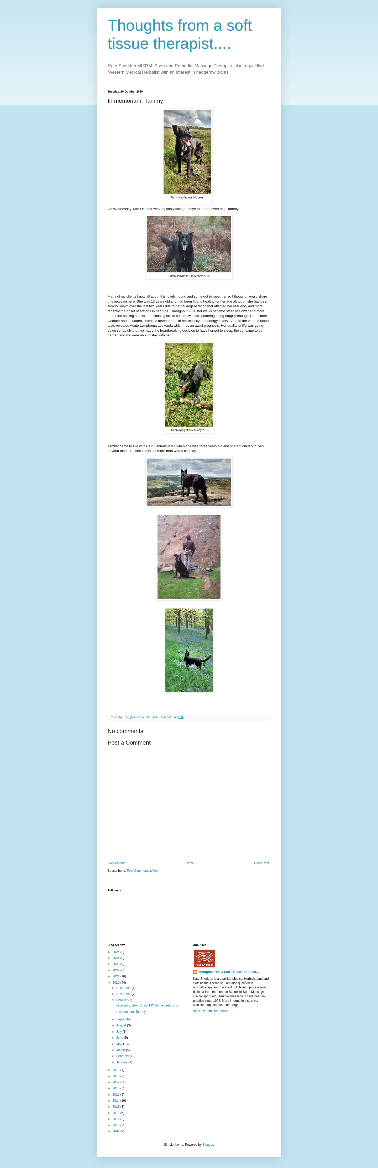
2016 (116, 1088)
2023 (116, 964)
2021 (116, 976)
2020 (116, 982)
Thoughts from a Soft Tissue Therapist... (228, 972)
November (124, 994)
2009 (116, 1131)
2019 (116, 1070)
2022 (116, 970)
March (121, 1050)
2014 (116, 1100)
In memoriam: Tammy (131, 1012)
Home (190, 863)
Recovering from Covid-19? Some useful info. (147, 1005)
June (120, 1038)
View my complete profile (210, 1011)
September (124, 1019)
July (119, 1032)
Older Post (261, 863)
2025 (116, 952)
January (122, 1062)
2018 (116, 1076)
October (122, 1000)
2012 (116, 1113)
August (121, 1025)
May (119, 1044)
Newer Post (117, 863)
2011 (116, 1119)
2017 (116, 1082)
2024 (116, 958)
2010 (116, 1125)
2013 (116, 1106)
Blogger (207, 1145)
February (123, 1056)
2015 (116, 1094)
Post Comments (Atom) (143, 871)
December (124, 988)
